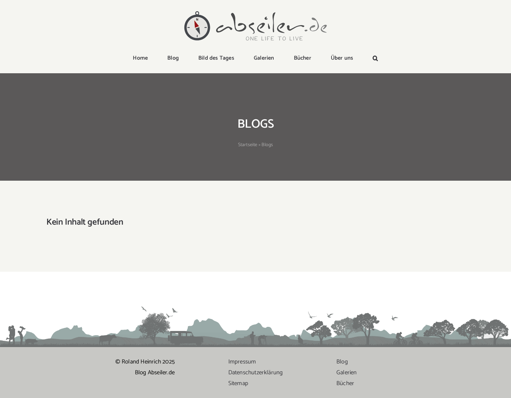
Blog (342, 362)
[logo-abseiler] (255, 11)
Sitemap (238, 383)
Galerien (346, 372)
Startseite (248, 145)
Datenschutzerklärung (255, 372)
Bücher (345, 383)
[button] (375, 58)
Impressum (242, 362)
